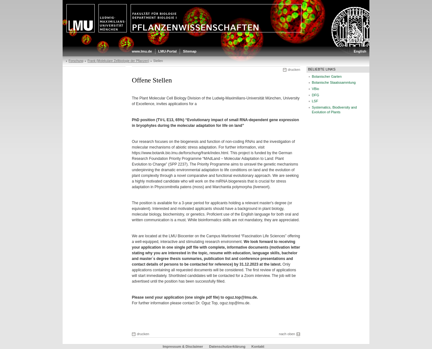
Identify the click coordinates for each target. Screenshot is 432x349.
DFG (315, 95)
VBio (315, 89)
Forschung (76, 61)
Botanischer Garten (327, 76)
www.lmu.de (142, 51)
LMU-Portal (167, 51)
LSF (315, 101)
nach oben (287, 334)
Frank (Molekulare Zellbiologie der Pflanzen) (118, 61)
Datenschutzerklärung (227, 346)
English (360, 51)
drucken (294, 69)
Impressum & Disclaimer (183, 346)
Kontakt (257, 346)
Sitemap (189, 51)
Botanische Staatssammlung (334, 82)
